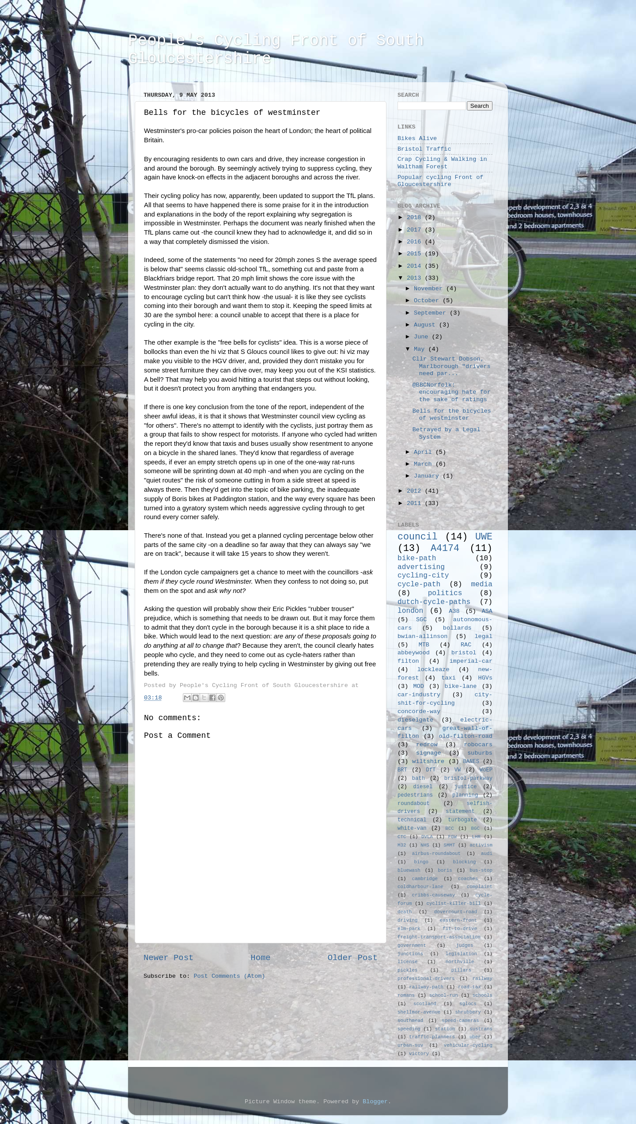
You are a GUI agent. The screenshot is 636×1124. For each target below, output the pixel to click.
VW (457, 770)
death (405, 912)
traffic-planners (432, 1037)
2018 (416, 217)
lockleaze (433, 669)
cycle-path (419, 585)
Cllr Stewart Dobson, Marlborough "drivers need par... (452, 366)
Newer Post (168, 958)
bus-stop (480, 870)
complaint (479, 886)
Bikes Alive (417, 138)
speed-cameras (460, 1020)
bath (418, 778)
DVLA (427, 836)
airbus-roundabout (436, 853)
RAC (466, 645)
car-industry (419, 694)
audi (486, 853)
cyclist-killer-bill (454, 903)
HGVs (485, 678)
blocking (464, 862)
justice (465, 787)
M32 (402, 845)
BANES (471, 762)
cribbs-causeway (433, 895)
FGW (452, 836)
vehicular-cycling (468, 1045)
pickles (407, 970)
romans (406, 995)
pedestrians (415, 795)
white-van (412, 828)
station (445, 1029)
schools (482, 995)
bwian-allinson (422, 636)
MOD (418, 686)
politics (445, 593)
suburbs (479, 753)
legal (483, 636)
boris (445, 870)
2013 (416, 278)
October (428, 300)
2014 (416, 266)
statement (460, 812)
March (424, 464)
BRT (402, 770)
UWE (483, 537)
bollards (457, 628)
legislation (461, 954)
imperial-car (471, 661)
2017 (416, 230)
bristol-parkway (468, 778)
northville (460, 962)
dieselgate (415, 720)
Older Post (353, 958)
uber (475, 1037)
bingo (421, 862)
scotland (424, 1003)
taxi (448, 678)
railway (482, 978)
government (412, 945)
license (407, 962)
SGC (421, 619)
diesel (423, 787)
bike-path (417, 558)
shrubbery (468, 1012)
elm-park (409, 928)
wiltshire (428, 761)
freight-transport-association (439, 937)
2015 (416, 254)
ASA (487, 611)
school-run (443, 995)
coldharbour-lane (420, 886)
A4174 (445, 548)
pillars (461, 970)
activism (480, 845)
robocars (478, 744)
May (421, 349)
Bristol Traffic (424, 149)
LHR (476, 836)
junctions (410, 954)
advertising (421, 567)
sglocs (468, 1003)
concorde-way (419, 711)
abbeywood (414, 652)
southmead (410, 1020)
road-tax (469, 987)
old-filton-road (465, 736)
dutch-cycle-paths (434, 602)
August (426, 325)
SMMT (449, 845)
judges (464, 945)
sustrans (480, 1029)
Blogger (375, 1101)
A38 (454, 611)
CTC (402, 836)
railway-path (426, 987)
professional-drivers (426, 978)
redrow (427, 744)
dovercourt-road (455, 912)
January (428, 476)
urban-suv (410, 1045)
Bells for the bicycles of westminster (452, 415)
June (423, 337)
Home (260, 958)
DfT (430, 770)
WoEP (486, 770)
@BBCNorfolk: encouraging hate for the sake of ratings (452, 392)
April (424, 452)
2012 (416, 491)
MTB (424, 645)
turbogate (462, 820)
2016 (416, 242)
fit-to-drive (460, 928)
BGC (475, 828)
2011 (416, 503)
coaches (468, 878)
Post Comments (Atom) (229, 976)
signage (428, 753)
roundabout (414, 804)
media (481, 585)
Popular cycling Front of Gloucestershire (440, 181)
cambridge (425, 878)
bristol (464, 652)
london (410, 611)
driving (407, 920)
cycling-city (423, 576)
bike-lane (461, 686)
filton (408, 661)
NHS (424, 845)
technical (412, 820)
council (418, 537)
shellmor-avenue (419, 1012)
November (430, 288)
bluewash (409, 870)
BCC (449, 828)
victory (419, 1053)
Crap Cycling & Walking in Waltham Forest (442, 163)
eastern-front (458, 920)
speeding (409, 1029)
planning (465, 795)
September (432, 313)
